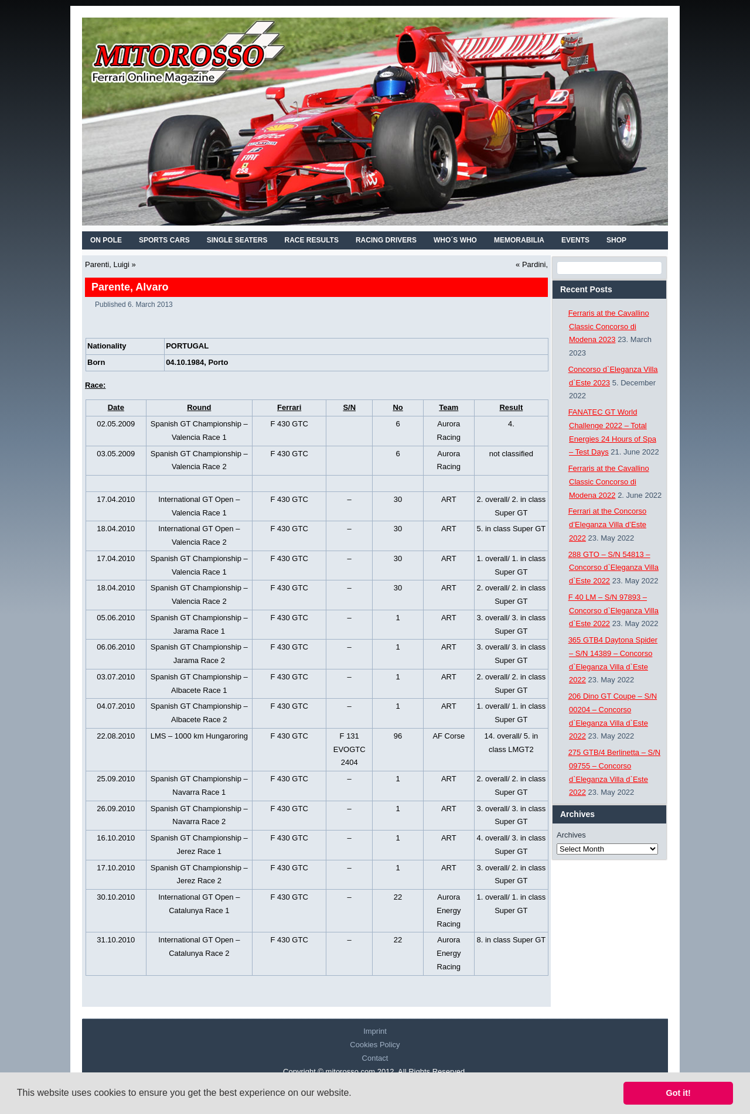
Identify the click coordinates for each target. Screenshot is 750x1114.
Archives (571, 835)
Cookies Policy (375, 1044)
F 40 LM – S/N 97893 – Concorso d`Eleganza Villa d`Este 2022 (613, 610)
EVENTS (575, 240)
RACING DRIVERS (386, 240)
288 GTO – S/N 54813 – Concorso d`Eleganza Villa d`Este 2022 (613, 568)
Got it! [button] (678, 1093)
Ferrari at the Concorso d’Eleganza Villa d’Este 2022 (607, 524)
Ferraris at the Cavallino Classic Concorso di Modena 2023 (608, 326)
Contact (375, 1058)
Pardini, (535, 264)
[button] (355, 1094)
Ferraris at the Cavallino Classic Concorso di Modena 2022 (608, 482)
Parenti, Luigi (107, 264)
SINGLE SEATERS (237, 240)
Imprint (375, 1031)
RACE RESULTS (312, 240)
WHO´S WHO (455, 240)
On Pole (106, 240)
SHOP (616, 240)
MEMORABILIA (519, 240)
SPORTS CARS (164, 240)
